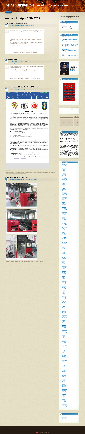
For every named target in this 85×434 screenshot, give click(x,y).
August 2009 (64, 407)
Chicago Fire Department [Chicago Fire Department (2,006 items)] (69, 141)
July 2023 (63, 199)
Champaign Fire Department (11, 54)
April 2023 (63, 203)
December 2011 (64, 374)
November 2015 (64, 315)
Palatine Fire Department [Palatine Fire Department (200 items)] (69, 152)
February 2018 (64, 281)
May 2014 (63, 337)
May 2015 (63, 322)
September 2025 (64, 166)
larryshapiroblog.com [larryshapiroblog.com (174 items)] (72, 150)
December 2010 (64, 389)
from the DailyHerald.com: (12, 63)
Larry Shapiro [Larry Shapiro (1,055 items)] (74, 149)
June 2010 (63, 396)
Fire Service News (19, 61)
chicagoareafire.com (19, 5)
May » (63, 127)
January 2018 (64, 282)
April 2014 (63, 338)
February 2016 (64, 311)
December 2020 (64, 238)
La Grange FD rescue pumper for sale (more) (71, 44)
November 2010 (64, 390)
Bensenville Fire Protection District (21, 261)
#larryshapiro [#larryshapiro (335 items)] (62, 133)
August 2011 (64, 379)
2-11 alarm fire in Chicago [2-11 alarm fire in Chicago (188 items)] (72, 133)
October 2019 (64, 256)
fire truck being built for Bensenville (38, 261)
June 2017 (63, 291)
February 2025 (64, 175)
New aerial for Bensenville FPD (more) (17, 177)
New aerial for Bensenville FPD (25, 181)
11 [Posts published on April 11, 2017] (63, 122)
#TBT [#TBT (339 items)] (66, 133)
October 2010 (64, 391)
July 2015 (63, 320)
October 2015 (64, 316)
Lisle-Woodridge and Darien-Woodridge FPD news (21, 87)
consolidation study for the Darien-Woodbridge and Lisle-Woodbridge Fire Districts (42, 172)
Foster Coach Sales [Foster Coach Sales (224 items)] (74, 147)
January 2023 (64, 207)
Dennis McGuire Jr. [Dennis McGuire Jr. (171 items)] (71, 142)
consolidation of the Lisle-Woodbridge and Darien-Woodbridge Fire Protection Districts (19, 172)
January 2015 (64, 327)
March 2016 (64, 310)
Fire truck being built (28, 179)
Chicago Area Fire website (66, 23)
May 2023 (63, 202)
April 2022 (63, 218)
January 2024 (64, 192)
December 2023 (64, 193)
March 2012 (64, 370)
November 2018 (64, 269)
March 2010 (64, 400)
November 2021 (64, 224)
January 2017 (64, 297)
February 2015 (64, 326)
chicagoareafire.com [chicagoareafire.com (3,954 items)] (67, 138)
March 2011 (64, 385)
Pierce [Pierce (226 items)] (75, 152)
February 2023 (64, 205)
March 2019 (64, 264)
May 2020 (63, 247)
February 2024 (64, 190)
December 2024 (64, 178)
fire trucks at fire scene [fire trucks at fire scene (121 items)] (68, 147)
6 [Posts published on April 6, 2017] (69, 120)
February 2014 (64, 341)
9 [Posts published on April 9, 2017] (77, 120)
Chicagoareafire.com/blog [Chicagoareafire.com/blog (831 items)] (66, 140)
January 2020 (64, 252)
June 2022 (63, 215)
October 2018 (64, 271)
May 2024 (63, 187)
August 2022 (64, 213)
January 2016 (64, 312)
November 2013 (64, 345)
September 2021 (64, 227)
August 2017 (64, 288)
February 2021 (64, 235)
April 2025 (63, 173)
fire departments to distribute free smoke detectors (14, 82)
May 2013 (63, 352)
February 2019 (64, 266)
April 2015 (63, 323)
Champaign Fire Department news (16, 23)
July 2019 (63, 259)
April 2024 (63, 188)
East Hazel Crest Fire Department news (71, 36)
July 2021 (63, 229)
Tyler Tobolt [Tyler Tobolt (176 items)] (73, 155)
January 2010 (64, 401)
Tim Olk (74, 69)
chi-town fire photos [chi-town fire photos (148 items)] (69, 136)
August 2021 (64, 228)
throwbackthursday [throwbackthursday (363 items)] (64, 155)
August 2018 (64, 273)
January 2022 (64, 222)
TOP (48, 432)
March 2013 (64, 355)
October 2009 (64, 405)
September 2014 (64, 332)
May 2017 (63, 292)
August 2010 (64, 394)
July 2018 (63, 274)
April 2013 (63, 353)
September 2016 (64, 302)
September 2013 (64, 347)
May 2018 (63, 277)
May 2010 (63, 397)
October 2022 (64, 210)
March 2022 (64, 219)
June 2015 (63, 321)
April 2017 (63, 293)
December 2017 (64, 283)
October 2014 (64, 331)
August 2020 (64, 243)
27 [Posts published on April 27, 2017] (69, 125)
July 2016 (63, 305)
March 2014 (64, 340)
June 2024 (63, 185)
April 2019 (63, 263)
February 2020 (64, 251)
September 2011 (64, 377)
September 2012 (64, 362)
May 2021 (63, 232)
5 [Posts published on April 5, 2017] (66, 120)
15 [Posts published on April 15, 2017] (74, 122)
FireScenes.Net (64, 26)
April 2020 (63, 248)
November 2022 (64, 209)
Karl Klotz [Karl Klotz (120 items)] (70, 148)
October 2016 (64, 301)
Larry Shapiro (64, 28)
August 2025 (64, 168)
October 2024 (64, 180)
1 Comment (32, 25)
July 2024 (63, 184)
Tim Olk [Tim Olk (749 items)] (70, 156)
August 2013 (64, 348)
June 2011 (63, 381)
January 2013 (64, 357)
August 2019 (64, 258)
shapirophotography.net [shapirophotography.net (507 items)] (73, 153)
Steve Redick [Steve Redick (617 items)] (63, 154)
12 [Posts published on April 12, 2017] (66, 122)
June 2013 (63, 351)
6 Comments (27, 89)
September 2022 (64, 212)
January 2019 (64, 267)
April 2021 (63, 233)
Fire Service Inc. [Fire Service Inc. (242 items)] (65, 146)
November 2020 (64, 239)
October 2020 (64, 240)
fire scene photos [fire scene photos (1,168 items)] (69, 145)
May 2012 (63, 367)
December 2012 (64, 358)
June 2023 (63, 200)
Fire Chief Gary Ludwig (18, 54)
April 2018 (63, 278)
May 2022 (63, 217)
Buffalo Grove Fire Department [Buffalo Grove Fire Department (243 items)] (73, 135)
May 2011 (63, 382)
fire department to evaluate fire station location (28, 54)
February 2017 (64, 296)
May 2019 (63, 262)
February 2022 (64, 220)
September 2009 (64, 406)
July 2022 (63, 214)
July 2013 (63, 350)
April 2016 (63, 308)
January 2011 (64, 387)
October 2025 (64, 165)
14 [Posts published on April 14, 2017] (72, 122)
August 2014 (64, 333)
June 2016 (63, 306)
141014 (33, 181)
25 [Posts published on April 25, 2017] (63, 125)
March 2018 (64, 279)
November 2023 (64, 194)
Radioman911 (64, 419)
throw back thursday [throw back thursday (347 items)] (73, 154)
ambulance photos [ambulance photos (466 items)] (68, 134)
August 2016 (64, 303)
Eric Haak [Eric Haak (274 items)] (72, 144)
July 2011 (63, 380)
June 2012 (63, 366)
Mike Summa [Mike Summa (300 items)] (65, 151)
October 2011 (64, 376)
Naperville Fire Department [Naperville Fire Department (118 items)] (71, 151)
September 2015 (64, 317)
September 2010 (64, 392)
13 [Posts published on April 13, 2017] (69, 122)
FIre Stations (27, 25)
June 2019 (63, 261)
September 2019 (64, 257)
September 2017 (64, 287)
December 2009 (64, 402)
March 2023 (64, 204)
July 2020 (63, 244)
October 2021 (64, 225)
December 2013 (64, 343)
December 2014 (64, 328)
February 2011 (64, 386)
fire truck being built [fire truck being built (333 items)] (73, 146)
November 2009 (64, 404)
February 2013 (64, 356)
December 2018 (64, 268)
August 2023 (64, 198)
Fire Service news (11, 59)
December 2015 (64, 313)
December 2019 (64, 253)
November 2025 (64, 164)
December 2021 (64, 223)
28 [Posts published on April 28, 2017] (72, 125)
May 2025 (63, 171)
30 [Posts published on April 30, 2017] (77, 125)
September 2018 (64, 272)
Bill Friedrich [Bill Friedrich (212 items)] (66, 135)
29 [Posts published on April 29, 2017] (74, 125)
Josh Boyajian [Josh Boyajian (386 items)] (65, 148)
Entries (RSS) (39, 432)
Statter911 (63, 420)
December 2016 (64, 298)
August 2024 (64, 183)
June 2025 (63, 170)
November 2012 (64, 360)
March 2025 (64, 174)
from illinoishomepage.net (12, 27)
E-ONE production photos (29, 261)
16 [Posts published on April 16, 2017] (77, 122)
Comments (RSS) (44, 432)
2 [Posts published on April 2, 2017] (77, 119)
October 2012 (64, 361)
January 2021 (64, 237)
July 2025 (63, 169)
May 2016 (63, 307)
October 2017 (64, 286)
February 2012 (64, 371)
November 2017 (64, 284)
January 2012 (64, 372)
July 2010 (63, 395)
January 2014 (64, 342)
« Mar (60, 127)
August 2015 (64, 318)
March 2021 (64, 234)
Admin (13, 25)
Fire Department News (20, 25)
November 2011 (64, 375)
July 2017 (63, 289)
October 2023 (64, 195)
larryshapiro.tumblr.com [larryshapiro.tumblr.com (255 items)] (64, 150)
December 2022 (64, 208)
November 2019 (64, 254)
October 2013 (64, 346)
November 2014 (64, 330)
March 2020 (64, 249)
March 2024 (64, 189)
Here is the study (8, 170)
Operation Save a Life (24, 82)
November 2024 (64, 179)
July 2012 (63, 365)
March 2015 (64, 325)
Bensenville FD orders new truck (11, 261)
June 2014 (63, 336)
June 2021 (63, 230)
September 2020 (64, 242)
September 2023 (64, 197)
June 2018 (63, 276)
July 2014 (63, 335)
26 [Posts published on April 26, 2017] (66, 125)
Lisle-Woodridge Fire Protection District (20, 173)
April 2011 (63, 384)
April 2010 (63, 399)
